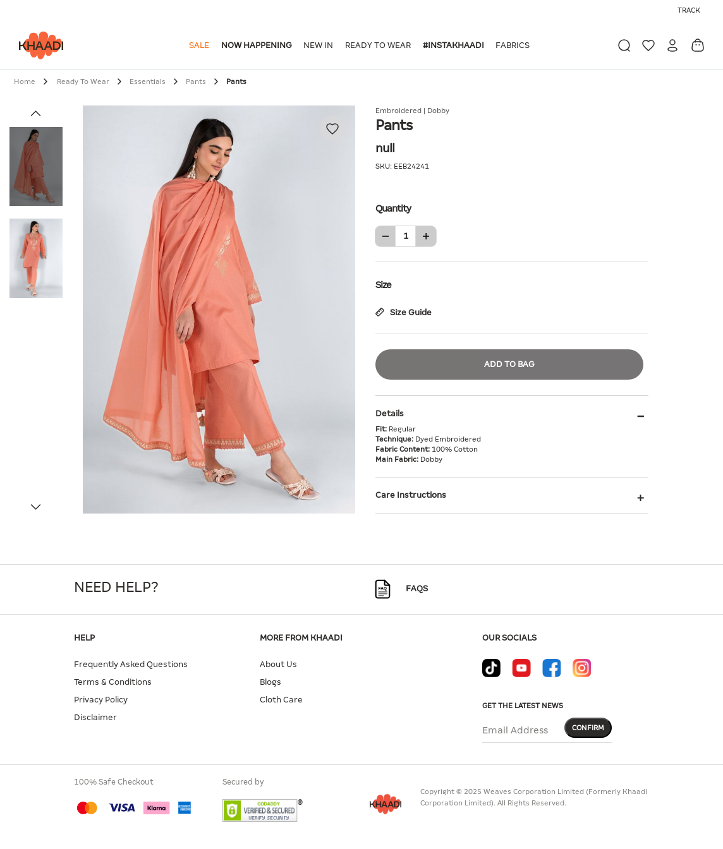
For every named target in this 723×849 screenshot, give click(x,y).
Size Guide (403, 312)
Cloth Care (281, 699)
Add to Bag (509, 364)
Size (511, 283)
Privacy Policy (101, 699)
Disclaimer (95, 717)
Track (688, 10)
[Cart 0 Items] (697, 45)
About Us (278, 664)
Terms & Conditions (113, 682)
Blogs (270, 682)
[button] (201, 45)
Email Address (515, 730)
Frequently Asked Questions (131, 664)
